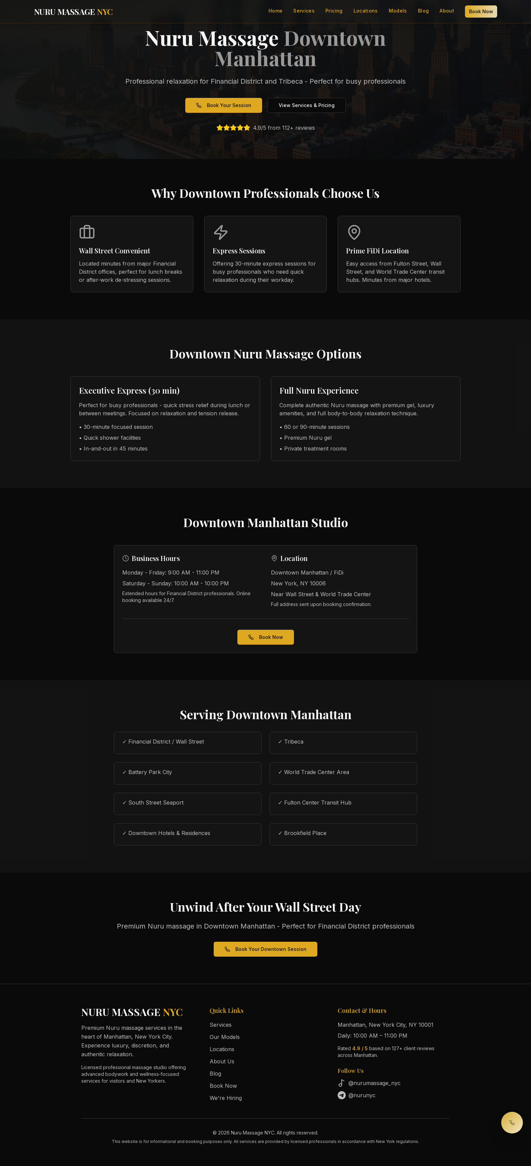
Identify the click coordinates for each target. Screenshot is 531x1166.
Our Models (225, 1037)
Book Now (481, 11)
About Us (222, 1061)
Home (275, 11)
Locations (366, 11)
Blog (423, 11)
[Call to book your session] (512, 1122)
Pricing (333, 11)
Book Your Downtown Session (265, 949)
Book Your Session (223, 105)
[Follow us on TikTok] (394, 1083)
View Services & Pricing (307, 105)
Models (398, 11)
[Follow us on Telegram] (394, 1095)
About (447, 11)
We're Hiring (226, 1098)
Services (304, 11)
